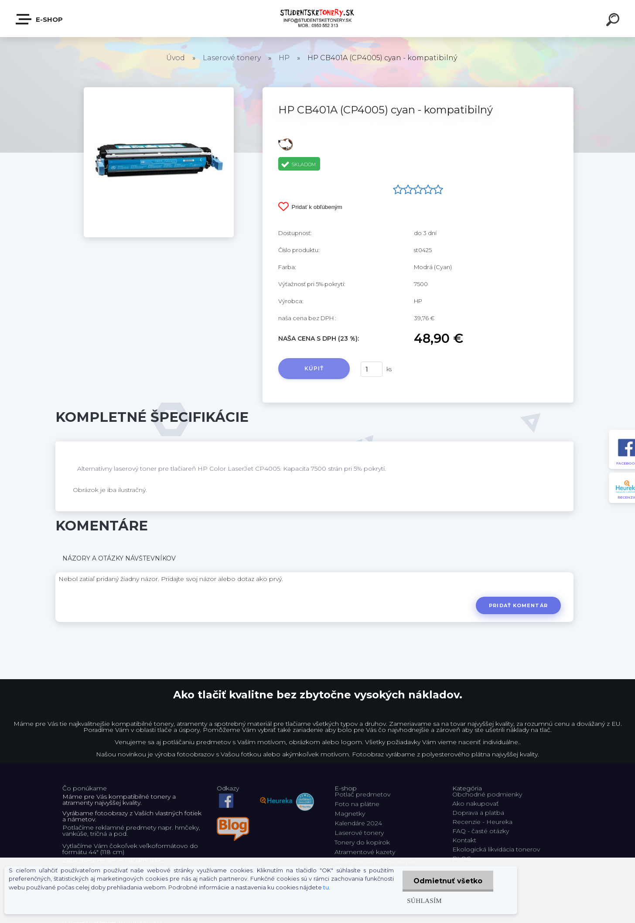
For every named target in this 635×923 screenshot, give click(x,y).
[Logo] (317, 18)
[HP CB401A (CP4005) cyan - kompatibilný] (159, 90)
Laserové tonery (232, 58)
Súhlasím (424, 900)
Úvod (175, 58)
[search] (614, 21)
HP (284, 58)
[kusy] (371, 369)
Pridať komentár (518, 605)
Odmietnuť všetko (447, 881)
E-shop (40, 19)
